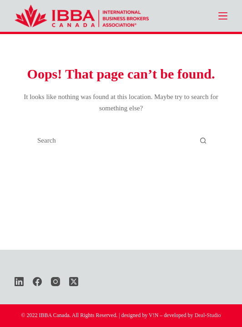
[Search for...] (112, 140)
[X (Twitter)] (73, 281)
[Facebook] (37, 281)
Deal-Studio (208, 315)
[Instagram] (55, 281)
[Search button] (203, 140)
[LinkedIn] (19, 281)
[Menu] (222, 15)
